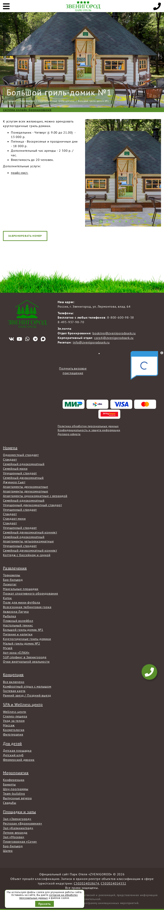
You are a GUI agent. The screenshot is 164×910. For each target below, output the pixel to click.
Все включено (13, 682)
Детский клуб (13, 755)
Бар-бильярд (13, 580)
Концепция (13, 674)
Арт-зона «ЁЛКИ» (16, 653)
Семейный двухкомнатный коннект (30, 532)
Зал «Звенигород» (17, 819)
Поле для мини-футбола (21, 602)
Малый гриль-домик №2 (21, 643)
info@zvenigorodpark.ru (91, 342)
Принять (44, 904)
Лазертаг (9, 584)
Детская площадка (17, 750)
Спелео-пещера (15, 716)
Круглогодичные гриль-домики (56, 100)
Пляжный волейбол (18, 621)
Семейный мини (15, 469)
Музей (8, 648)
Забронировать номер (25, 236)
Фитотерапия (13, 734)
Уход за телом (13, 721)
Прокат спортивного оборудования (30, 593)
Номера (10, 447)
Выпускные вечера (17, 798)
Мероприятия (16, 772)
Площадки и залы (19, 811)
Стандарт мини (14, 519)
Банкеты (9, 784)
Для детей (12, 743)
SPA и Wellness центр (23, 704)
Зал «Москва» (13, 837)
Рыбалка (9, 616)
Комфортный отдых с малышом (27, 686)
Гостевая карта (14, 691)
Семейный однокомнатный (24, 464)
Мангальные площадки (20, 589)
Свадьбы (9, 803)
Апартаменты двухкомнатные (25, 487)
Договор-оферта (69, 434)
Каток (7, 598)
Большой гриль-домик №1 (23, 630)
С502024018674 (86, 883)
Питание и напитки (18, 634)
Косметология (13, 730)
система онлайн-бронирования (27, 110)
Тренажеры (11, 575)
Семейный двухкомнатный (23, 478)
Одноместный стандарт (21, 455)
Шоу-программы (15, 789)
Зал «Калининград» (18, 828)
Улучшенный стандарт (20, 473)
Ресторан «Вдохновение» (22, 823)
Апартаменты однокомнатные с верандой (35, 496)
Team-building (14, 794)
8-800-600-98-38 (120, 317)
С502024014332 (113, 883)
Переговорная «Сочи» (20, 841)
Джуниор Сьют (14, 482)
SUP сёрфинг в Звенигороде (25, 657)
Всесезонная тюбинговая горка (27, 607)
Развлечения (27, 100)
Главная (11, 100)
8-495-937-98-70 (71, 322)
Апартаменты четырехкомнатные (28, 541)
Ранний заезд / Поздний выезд (27, 695)
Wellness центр (14, 712)
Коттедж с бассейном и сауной (26, 555)
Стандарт (10, 459)
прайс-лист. (19, 173)
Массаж (9, 725)
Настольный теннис (18, 625)
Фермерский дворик (19, 760)
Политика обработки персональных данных (88, 426)
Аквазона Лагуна (16, 612)
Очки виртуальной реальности (26, 661)
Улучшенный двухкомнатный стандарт (32, 505)
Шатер (8, 851)
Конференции (13, 780)
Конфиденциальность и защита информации (89, 430)
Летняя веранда (15, 833)
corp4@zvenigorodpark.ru (114, 338)
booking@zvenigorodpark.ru (114, 333)
